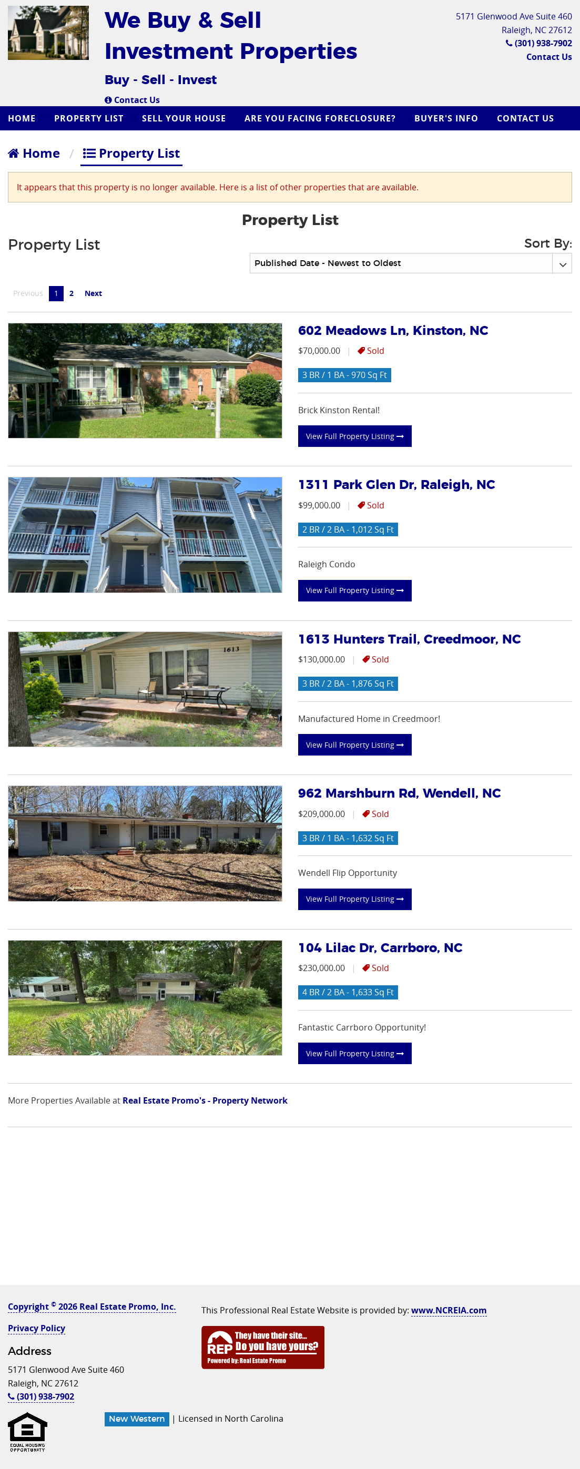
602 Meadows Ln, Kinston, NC (393, 331)
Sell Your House (184, 118)
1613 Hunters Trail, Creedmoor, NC (409, 640)
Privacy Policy (36, 1328)
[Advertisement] (290, 1211)
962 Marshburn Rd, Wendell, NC (399, 794)
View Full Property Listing (355, 436)
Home (22, 118)
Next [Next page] (96, 293)
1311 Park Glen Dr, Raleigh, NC (396, 485)
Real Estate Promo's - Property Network (205, 1100)
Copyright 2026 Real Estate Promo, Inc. (92, 1306)
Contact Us (132, 100)
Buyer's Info (446, 118)
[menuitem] (23, 118)
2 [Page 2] (71, 293)
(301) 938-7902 (539, 43)
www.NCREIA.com (449, 1310)
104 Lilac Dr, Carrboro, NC (380, 948)
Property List (89, 118)
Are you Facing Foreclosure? (320, 118)
